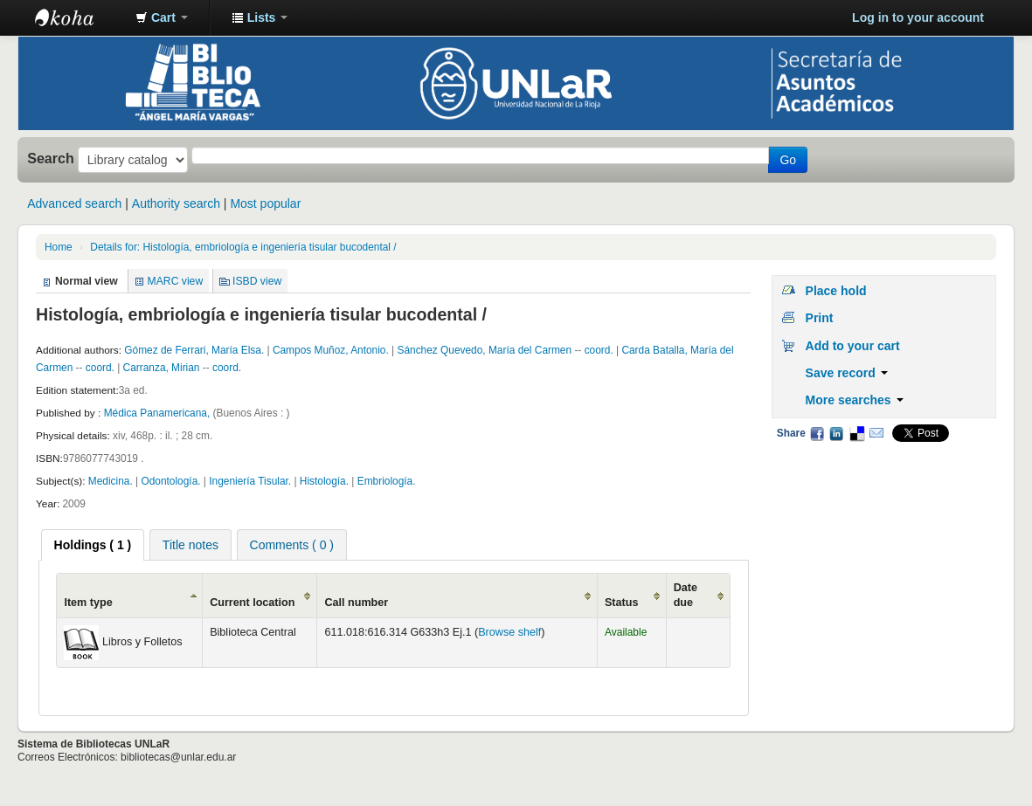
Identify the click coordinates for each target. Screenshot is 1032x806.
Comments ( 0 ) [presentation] (292, 545)
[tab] (93, 545)
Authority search (176, 203)
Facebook (817, 433)
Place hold (836, 291)
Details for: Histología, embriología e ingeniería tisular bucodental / (243, 247)
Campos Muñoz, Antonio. (332, 350)
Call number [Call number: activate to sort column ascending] (356, 602)
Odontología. (172, 481)
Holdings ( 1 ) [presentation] (93, 545)
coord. (600, 350)
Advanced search (74, 203)
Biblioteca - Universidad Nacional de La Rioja (78, 17)
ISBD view (256, 281)
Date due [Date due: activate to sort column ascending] (685, 595)
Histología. (325, 481)
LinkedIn (836, 433)
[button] (161, 17)
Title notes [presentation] (190, 545)
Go (787, 160)
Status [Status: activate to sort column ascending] (622, 602)
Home (59, 247)
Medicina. (111, 481)
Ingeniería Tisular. (251, 481)
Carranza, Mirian (163, 368)
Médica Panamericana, (158, 413)
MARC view (176, 281)
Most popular (265, 203)
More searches (855, 400)
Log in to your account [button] (918, 17)
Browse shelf (509, 632)
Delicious (856, 433)
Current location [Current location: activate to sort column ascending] (252, 602)
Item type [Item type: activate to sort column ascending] (88, 602)
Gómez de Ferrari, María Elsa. (195, 350)
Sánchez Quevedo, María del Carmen (485, 350)
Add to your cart (853, 346)
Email (876, 433)
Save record (847, 373)
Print (820, 318)
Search (50, 158)
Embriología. (386, 481)
